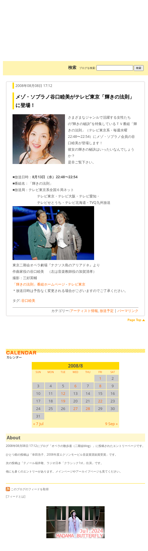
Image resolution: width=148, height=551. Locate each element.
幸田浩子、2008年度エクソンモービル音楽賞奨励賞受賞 (69, 454)
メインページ (64, 471)
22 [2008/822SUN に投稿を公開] (100, 401)
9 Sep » (111, 423)
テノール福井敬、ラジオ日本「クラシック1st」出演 (57, 463)
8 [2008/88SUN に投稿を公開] (100, 385)
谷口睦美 (28, 300)
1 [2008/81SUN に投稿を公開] (100, 378)
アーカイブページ (87, 471)
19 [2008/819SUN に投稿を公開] (63, 401)
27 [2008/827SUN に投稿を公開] (75, 408)
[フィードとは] (15, 496)
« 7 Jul (38, 423)
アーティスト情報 (84, 310)
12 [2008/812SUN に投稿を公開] (63, 393)
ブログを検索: (87, 68)
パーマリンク (127, 310)
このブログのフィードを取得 (27, 489)
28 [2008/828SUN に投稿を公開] (88, 408)
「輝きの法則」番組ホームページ (39, 284)
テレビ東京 (76, 284)
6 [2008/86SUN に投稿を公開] (75, 385)
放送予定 (107, 310)
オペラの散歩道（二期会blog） (75, 22)
